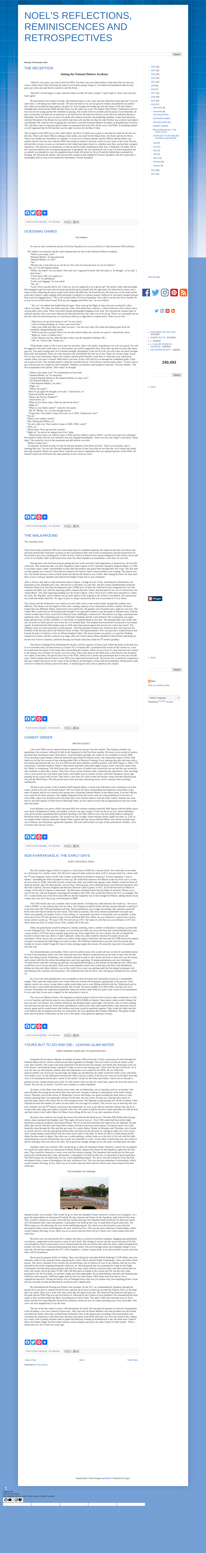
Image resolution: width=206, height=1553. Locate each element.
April (155, 154)
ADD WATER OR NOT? (160, 350)
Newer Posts (30, 1360)
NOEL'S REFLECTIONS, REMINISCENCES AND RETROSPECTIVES (78, 26)
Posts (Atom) (41, 1365)
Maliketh (108, 1478)
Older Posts (132, 1360)
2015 (153, 101)
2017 (153, 93)
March (156, 158)
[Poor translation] (18, 1500)
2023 (153, 74)
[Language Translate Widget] (164, 697)
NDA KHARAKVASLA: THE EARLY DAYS (57, 855)
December (158, 108)
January (157, 165)
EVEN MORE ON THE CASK (163, 332)
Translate (166, 702)
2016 (153, 97)
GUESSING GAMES (40, 231)
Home (81, 1360)
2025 (153, 67)
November (158, 111)
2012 (153, 174)
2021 (153, 82)
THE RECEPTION (38, 68)
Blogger (126, 1478)
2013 (153, 170)
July (155, 143)
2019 (153, 89)
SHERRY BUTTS (157, 337)
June (155, 147)
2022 (153, 78)
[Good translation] (8, 1500)
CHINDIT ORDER (38, 737)
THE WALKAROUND (41, 535)
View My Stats (154, 277)
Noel (153, 681)
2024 (153, 70)
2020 (153, 85)
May (155, 150)
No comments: (55, 222)
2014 (153, 104)
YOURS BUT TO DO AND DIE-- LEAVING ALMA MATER (69, 1045)
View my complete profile (158, 685)
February (157, 162)
